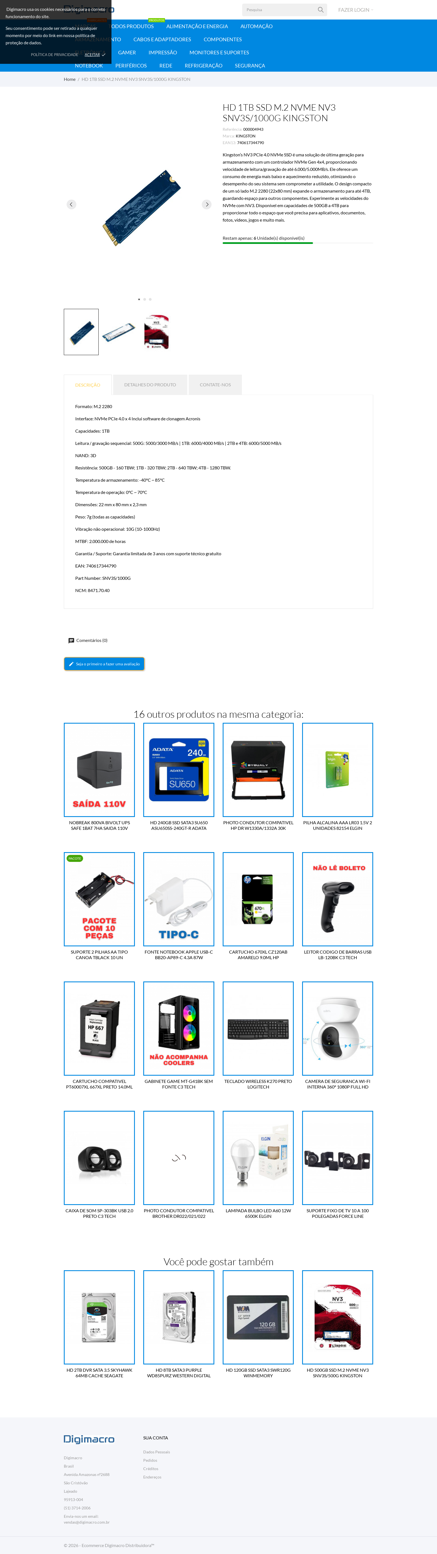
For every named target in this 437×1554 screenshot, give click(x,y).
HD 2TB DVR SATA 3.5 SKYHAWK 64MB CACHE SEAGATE (99, 1372)
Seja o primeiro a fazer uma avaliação (104, 664)
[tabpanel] (139, 204)
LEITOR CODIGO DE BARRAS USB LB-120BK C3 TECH (338, 954)
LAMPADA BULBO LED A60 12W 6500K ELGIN (258, 1213)
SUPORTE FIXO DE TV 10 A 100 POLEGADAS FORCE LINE (338, 1213)
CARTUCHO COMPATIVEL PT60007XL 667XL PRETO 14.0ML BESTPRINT (99, 1084)
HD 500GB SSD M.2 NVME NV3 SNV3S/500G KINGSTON (338, 1372)
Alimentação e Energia (197, 26)
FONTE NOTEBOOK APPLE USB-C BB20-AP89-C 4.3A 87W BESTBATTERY (179, 954)
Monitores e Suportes (219, 52)
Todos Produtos (136, 24)
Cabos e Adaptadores (162, 39)
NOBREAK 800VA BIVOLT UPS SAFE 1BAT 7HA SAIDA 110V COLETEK (99, 825)
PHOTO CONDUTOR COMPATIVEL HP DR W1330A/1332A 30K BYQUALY (258, 825)
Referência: (232, 129)
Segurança (250, 65)
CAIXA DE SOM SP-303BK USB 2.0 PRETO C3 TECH (99, 1213)
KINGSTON (246, 136)
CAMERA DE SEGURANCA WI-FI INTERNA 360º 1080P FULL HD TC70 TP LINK (337, 1084)
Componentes (223, 39)
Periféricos (131, 65)
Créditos (150, 1468)
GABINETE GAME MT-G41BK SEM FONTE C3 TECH (179, 1083)
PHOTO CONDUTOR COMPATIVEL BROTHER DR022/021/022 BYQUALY (179, 1213)
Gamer (127, 52)
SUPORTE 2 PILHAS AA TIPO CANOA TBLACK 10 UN (99, 954)
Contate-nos (215, 384)
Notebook (89, 65)
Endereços (152, 1477)
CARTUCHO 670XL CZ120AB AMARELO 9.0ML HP (258, 954)
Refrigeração (203, 65)
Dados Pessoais (156, 1451)
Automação (257, 26)
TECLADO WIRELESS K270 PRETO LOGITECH (258, 1083)
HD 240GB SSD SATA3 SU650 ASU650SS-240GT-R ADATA (179, 825)
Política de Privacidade (54, 54)
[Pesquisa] (321, 10)
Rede (165, 65)
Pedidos (150, 1460)
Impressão (163, 52)
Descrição (87, 384)
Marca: (229, 136)
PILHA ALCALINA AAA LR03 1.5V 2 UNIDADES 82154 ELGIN (337, 825)
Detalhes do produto (150, 384)
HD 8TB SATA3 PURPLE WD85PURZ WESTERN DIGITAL (179, 1372)
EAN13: (229, 142)
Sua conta (155, 1437)
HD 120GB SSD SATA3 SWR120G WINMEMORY (258, 1372)
